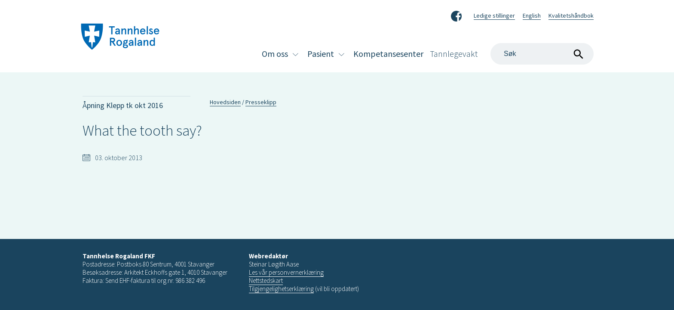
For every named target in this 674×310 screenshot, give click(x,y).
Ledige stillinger (494, 15)
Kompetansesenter (388, 53)
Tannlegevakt (454, 53)
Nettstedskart (266, 280)
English (532, 15)
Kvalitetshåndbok (571, 15)
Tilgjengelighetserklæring (281, 289)
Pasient (320, 53)
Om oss (275, 53)
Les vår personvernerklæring (286, 272)
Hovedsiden (225, 102)
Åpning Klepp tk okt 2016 (123, 105)
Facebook (456, 15)
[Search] (542, 54)
